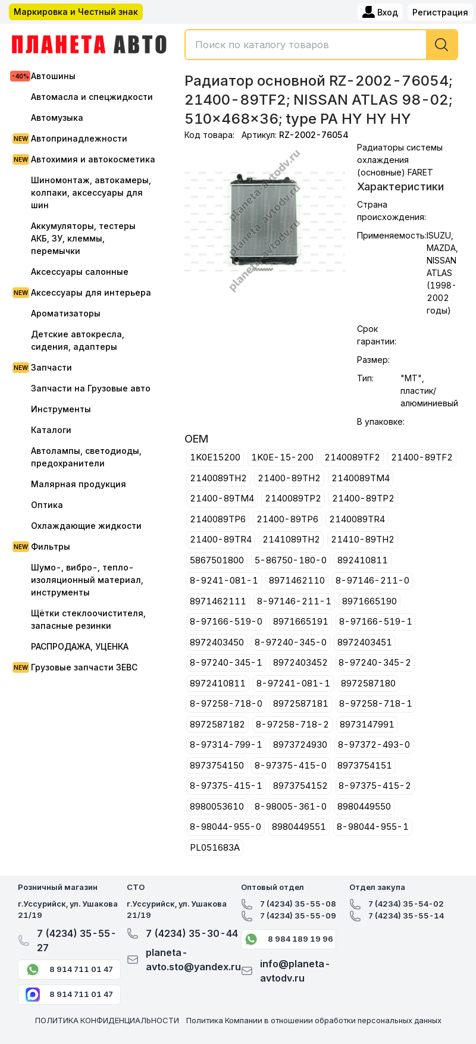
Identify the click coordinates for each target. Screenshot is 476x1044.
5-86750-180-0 (291, 560)
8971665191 (300, 621)
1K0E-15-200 (282, 457)
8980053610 (217, 806)
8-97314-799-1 (226, 744)
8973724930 (300, 744)
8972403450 (217, 642)
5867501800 (217, 560)
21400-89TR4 (221, 539)
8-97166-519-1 (375, 621)
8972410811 (218, 683)
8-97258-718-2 (292, 724)
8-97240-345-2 (375, 662)
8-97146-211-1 (294, 601)
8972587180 (368, 683)
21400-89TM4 (222, 498)
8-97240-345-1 (226, 662)
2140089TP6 (218, 519)
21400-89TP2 (363, 498)
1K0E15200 (215, 457)
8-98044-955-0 (225, 826)
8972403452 (300, 662)
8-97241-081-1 (293, 683)
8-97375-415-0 (291, 765)
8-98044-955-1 (373, 826)
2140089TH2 (218, 478)
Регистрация (440, 12)
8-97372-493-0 (374, 744)
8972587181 (300, 703)
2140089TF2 (352, 457)
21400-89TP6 (287, 519)
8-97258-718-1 (375, 703)
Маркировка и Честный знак (76, 12)
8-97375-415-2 (375, 785)
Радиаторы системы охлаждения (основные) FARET (400, 159)
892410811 (362, 560)
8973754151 (364, 765)
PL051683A (215, 847)
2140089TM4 (360, 478)
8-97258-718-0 (226, 703)
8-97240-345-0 (291, 642)
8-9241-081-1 (224, 580)
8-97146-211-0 (372, 580)
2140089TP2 (293, 498)
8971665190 (369, 601)
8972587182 (217, 724)
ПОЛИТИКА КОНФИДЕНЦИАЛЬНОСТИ (107, 1020)
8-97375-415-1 (226, 785)
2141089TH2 (291, 539)
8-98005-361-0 (291, 806)
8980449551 (299, 826)
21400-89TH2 (289, 478)
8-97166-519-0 (226, 621)
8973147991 (367, 724)
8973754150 (217, 765)
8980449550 (364, 806)
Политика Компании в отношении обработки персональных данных (313, 1020)
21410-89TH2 (362, 539)
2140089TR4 (357, 519)
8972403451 (364, 642)
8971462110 (297, 580)
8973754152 (300, 785)
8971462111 (218, 601)
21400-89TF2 (422, 457)
